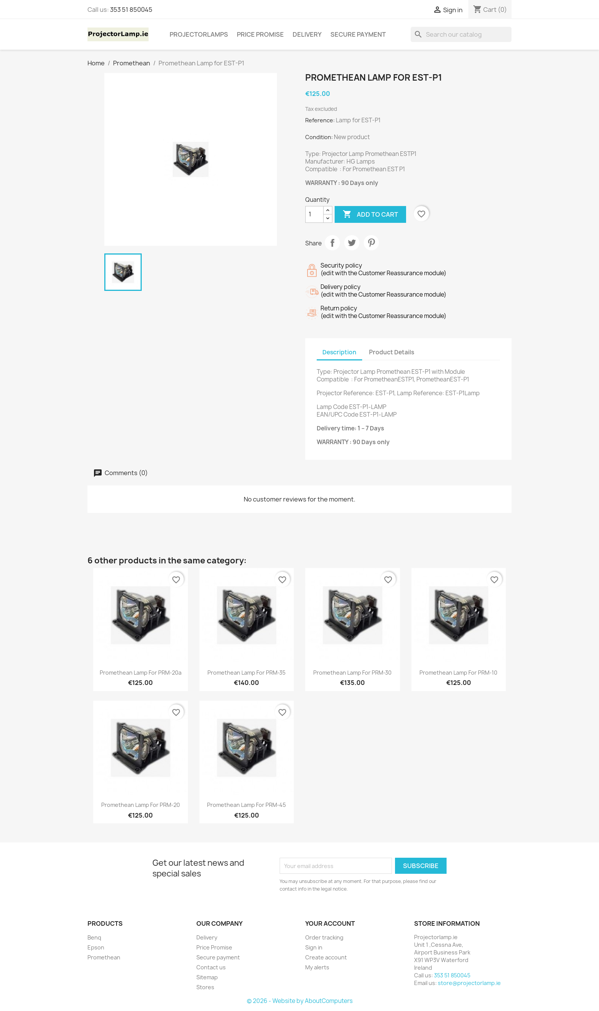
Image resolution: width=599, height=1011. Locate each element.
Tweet (351, 242)
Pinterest (371, 242)
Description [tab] (339, 352)
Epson (95, 947)
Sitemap (207, 977)
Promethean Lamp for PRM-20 (140, 804)
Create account (326, 957)
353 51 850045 (131, 9)
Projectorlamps (199, 34)
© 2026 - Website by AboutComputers (300, 1001)
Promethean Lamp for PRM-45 (246, 804)
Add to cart (370, 214)
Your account (330, 923)
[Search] (461, 34)
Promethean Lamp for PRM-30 (352, 672)
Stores (205, 987)
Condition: (319, 137)
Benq (94, 937)
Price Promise (260, 34)
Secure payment (358, 34)
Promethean (103, 957)
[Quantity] (314, 214)
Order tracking (324, 937)
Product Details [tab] (391, 352)
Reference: (320, 120)
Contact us (211, 967)
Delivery (307, 34)
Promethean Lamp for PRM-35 (246, 672)
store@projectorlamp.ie (469, 983)
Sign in (313, 947)
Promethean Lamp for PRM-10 (458, 672)
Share (332, 242)
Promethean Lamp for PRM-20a (140, 672)
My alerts (317, 967)
